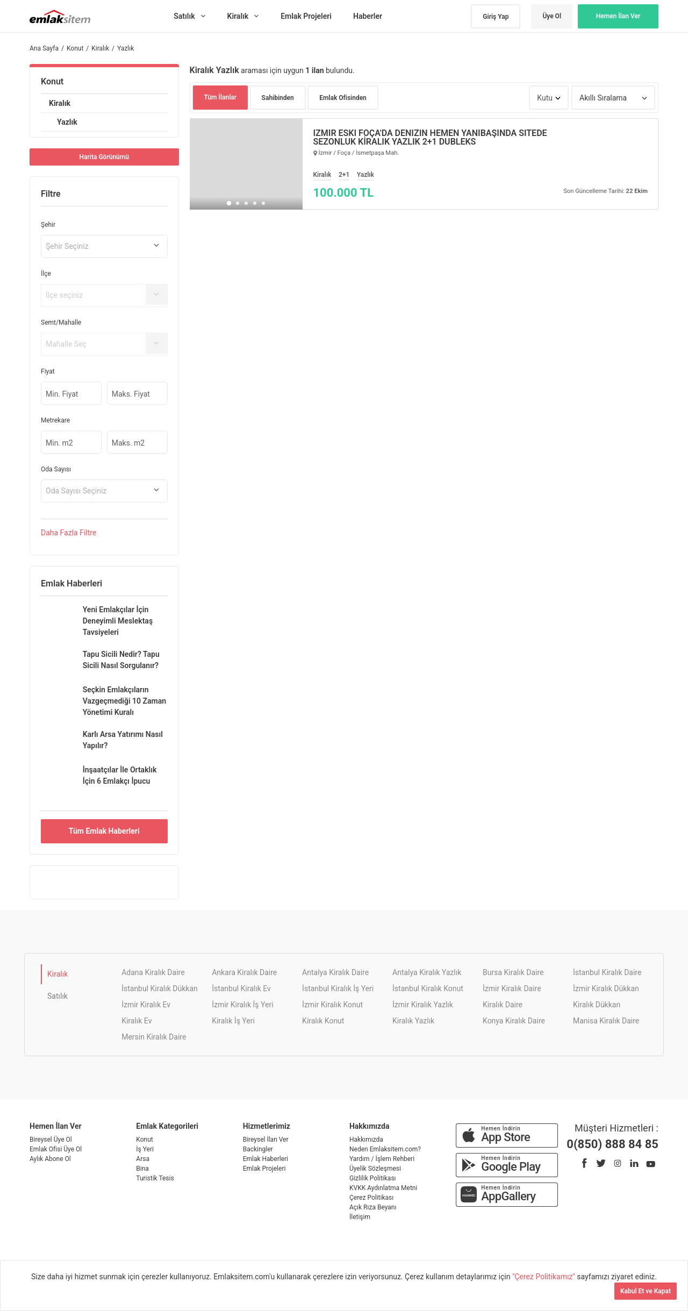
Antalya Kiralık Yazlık (426, 972)
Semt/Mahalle (61, 322)
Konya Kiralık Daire (514, 1020)
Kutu (545, 98)
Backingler (258, 1149)
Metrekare (55, 420)
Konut (52, 81)
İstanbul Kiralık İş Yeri (338, 988)
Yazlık (67, 122)
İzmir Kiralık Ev (145, 1004)
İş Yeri (145, 1149)
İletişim (359, 1217)
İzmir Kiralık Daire (512, 988)
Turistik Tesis (155, 1178)
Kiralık (59, 103)
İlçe (46, 273)
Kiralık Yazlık (413, 1020)
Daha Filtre (68, 532)
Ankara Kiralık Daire (244, 972)
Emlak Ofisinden (343, 98)
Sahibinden (278, 98)
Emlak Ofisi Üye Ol (56, 1149)
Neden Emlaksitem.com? (385, 1149)
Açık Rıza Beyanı (372, 1207)
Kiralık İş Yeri (233, 1020)
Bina (142, 1168)
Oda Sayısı (56, 469)
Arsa (142, 1159)
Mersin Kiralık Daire (153, 1037)
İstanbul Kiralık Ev (241, 988)
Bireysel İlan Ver (266, 1139)
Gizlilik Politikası (372, 1178)
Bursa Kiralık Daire (513, 972)
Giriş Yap (495, 16)
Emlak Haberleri (265, 1159)
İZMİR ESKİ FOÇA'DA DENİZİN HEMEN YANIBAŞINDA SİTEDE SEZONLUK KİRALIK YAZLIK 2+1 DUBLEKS (430, 137)
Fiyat (48, 371)
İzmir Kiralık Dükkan (606, 988)
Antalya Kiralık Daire (335, 972)
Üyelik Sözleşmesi (375, 1168)
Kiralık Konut (323, 1020)
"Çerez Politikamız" (544, 1276)
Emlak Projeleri (264, 1168)
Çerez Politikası (371, 1197)
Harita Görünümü (104, 157)
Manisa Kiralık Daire (606, 1020)
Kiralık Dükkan (596, 1004)
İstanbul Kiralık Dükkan (159, 988)
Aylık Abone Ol (50, 1159)
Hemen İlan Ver (618, 16)
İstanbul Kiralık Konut (427, 988)
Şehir (48, 224)
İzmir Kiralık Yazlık (422, 1004)
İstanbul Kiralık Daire (607, 972)
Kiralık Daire (502, 1004)
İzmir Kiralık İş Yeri (242, 1004)
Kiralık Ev (136, 1020)
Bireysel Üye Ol (51, 1139)
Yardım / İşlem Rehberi (381, 1159)
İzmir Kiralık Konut (332, 1004)
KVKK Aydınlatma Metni (383, 1188)
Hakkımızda (366, 1139)
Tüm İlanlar (220, 97)
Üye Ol (551, 16)
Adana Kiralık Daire (152, 972)
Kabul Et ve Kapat (645, 1291)
